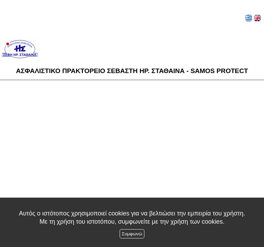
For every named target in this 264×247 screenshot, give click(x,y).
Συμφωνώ (132, 233)
